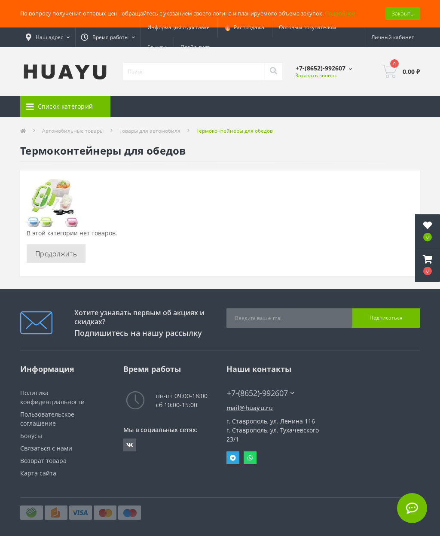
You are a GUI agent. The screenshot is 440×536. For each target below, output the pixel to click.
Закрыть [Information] (402, 13)
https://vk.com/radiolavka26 (129, 445)
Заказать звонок (316, 75)
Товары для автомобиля (149, 130)
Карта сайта (38, 473)
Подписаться (386, 317)
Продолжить (56, 254)
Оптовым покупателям (307, 27)
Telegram (233, 458)
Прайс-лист (195, 47)
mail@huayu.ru (249, 408)
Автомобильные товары (73, 130)
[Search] (273, 71)
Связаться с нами (46, 448)
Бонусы (156, 47)
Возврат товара (43, 461)
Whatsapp (250, 458)
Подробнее (340, 13)
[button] (427, 265)
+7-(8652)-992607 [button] (260, 393)
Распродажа (244, 27)
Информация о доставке (178, 27)
